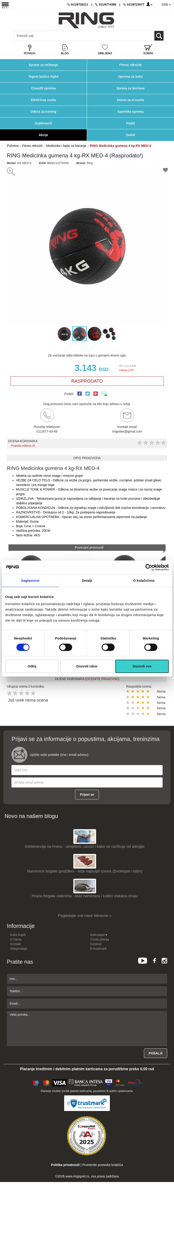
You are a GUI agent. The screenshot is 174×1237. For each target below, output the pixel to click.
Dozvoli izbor (87, 666)
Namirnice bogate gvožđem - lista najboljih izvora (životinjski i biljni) (84, 871)
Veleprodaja (18, 948)
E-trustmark (98, 948)
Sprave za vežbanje (43, 65)
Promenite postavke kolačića (102, 1165)
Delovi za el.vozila (130, 100)
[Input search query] (34, 36)
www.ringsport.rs (77, 1176)
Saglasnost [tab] (30, 580)
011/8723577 (134, 4)
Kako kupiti (18, 935)
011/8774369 (105, 4)
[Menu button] (5, 5)
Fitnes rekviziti (130, 65)
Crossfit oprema (43, 88)
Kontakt (15, 944)
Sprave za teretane (130, 88)
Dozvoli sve (142, 666)
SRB (166, 4)
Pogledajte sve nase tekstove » (84, 915)
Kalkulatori (98, 935)
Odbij (32, 666)
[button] (11, 245)
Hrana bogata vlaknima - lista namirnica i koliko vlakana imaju (85, 896)
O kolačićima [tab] (144, 580)
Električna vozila (43, 100)
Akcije (43, 135)
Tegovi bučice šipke (43, 76)
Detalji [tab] (87, 580)
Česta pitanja (99, 939)
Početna (12, 146)
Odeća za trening (43, 111)
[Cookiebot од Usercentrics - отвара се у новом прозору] (149, 567)
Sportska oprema (130, 111)
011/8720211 (78, 4)
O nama (15, 939)
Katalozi (96, 944)
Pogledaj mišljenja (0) (23, 445)
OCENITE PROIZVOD (102, 679)
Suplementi (43, 123)
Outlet (130, 135)
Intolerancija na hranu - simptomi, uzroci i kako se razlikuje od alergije (84, 846)
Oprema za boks (130, 76)
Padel (130, 123)
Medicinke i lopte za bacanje (66, 146)
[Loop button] (158, 36)
